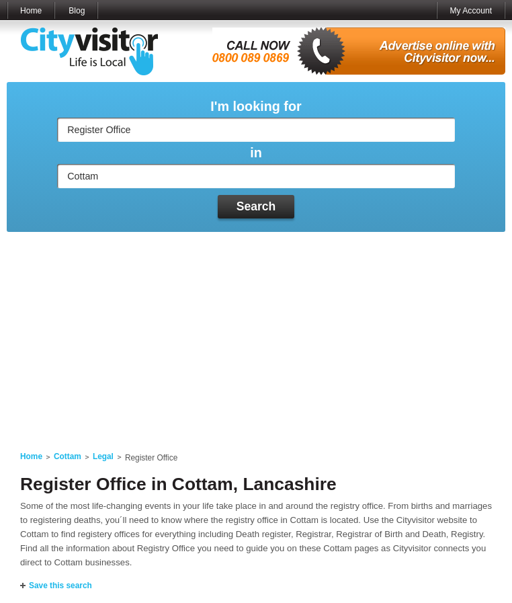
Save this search (60, 585)
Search (256, 206)
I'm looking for (255, 106)
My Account (471, 10)
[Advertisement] (256, 333)
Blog (77, 10)
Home (31, 10)
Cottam (67, 456)
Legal (103, 456)
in (256, 153)
